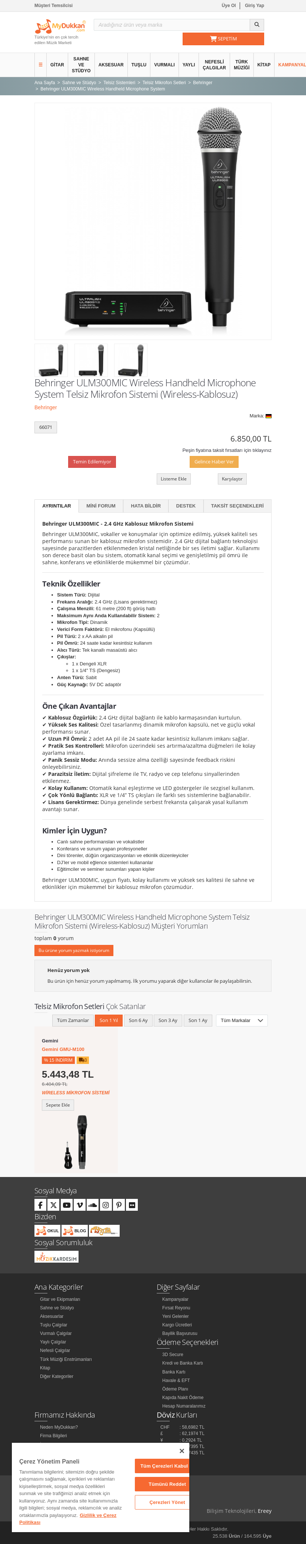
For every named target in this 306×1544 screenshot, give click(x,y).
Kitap (264, 64)
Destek (186, 506)
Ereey (265, 1510)
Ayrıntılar (56, 506)
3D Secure (172, 1354)
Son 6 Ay (138, 1020)
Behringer (45, 407)
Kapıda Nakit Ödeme (182, 1397)
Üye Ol (229, 5)
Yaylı (189, 64)
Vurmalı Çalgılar (56, 1333)
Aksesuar (111, 64)
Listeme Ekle (174, 479)
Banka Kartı (174, 1372)
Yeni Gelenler (175, 1316)
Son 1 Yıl (109, 1020)
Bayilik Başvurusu (179, 1333)
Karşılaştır (232, 479)
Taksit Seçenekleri (237, 506)
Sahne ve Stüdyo (81, 64)
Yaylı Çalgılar (53, 1342)
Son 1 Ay (198, 1020)
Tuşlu (139, 64)
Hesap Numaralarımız (184, 1406)
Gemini (50, 1041)
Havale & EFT (176, 1380)
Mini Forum (101, 506)
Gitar (57, 64)
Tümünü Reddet (167, 1484)
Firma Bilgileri (53, 1435)
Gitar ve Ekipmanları (60, 1299)
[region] (100, 1487)
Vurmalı (164, 64)
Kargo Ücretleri (177, 1325)
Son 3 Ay (168, 1020)
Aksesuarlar (51, 1316)
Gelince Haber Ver (214, 461)
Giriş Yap (254, 5)
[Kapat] (182, 1451)
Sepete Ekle (58, 1105)
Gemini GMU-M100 (63, 1049)
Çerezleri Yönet (167, 1502)
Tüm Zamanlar (73, 1020)
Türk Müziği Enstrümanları (66, 1359)
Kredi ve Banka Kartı (182, 1363)
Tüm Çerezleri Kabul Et (167, 1466)
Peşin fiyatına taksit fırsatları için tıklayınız (227, 450)
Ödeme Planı (175, 1389)
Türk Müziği (242, 64)
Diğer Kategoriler (56, 1376)
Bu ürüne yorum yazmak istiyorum (74, 950)
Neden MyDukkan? (59, 1427)
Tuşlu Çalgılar (53, 1325)
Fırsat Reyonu (176, 1307)
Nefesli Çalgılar (214, 64)
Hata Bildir (146, 506)
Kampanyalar (175, 1299)
